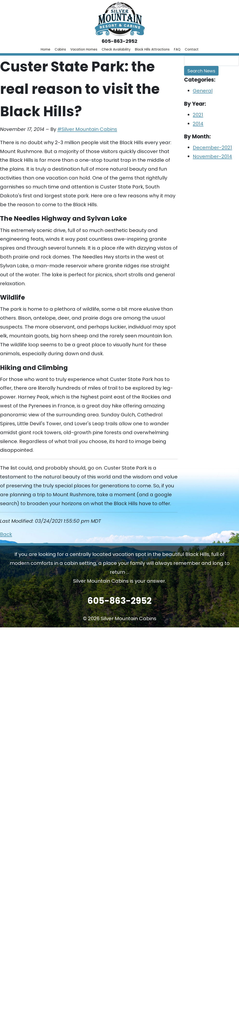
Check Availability (116, 49)
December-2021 (212, 147)
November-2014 (212, 156)
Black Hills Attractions (152, 49)
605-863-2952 (119, 41)
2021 (198, 114)
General (202, 90)
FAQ (177, 49)
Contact (192, 49)
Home (45, 49)
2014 (198, 123)
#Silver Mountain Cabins (87, 129)
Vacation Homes (83, 49)
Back (6, 534)
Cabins (60, 49)
